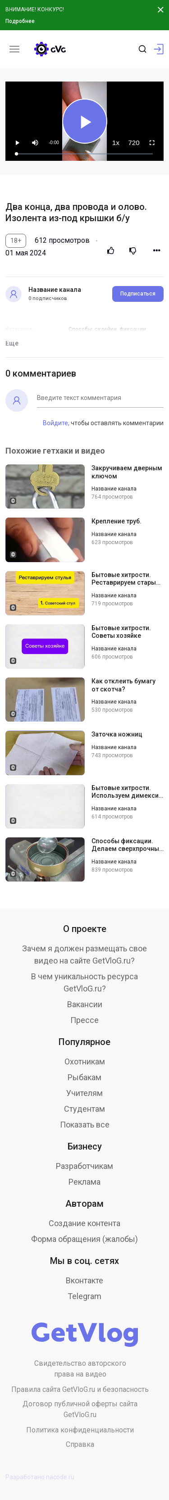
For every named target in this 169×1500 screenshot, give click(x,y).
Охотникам (84, 1061)
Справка (80, 1444)
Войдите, (56, 423)
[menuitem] (116, 143)
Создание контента (84, 1223)
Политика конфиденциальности (80, 1430)
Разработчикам (84, 1166)
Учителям (84, 1093)
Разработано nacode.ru (39, 1477)
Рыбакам (84, 1077)
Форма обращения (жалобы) (84, 1239)
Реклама (84, 1181)
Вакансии (84, 1004)
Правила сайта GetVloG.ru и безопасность (80, 1389)
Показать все (85, 1124)
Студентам (84, 1109)
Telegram (84, 1296)
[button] (35, 143)
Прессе (84, 1020)
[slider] (85, 154)
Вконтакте (84, 1280)
